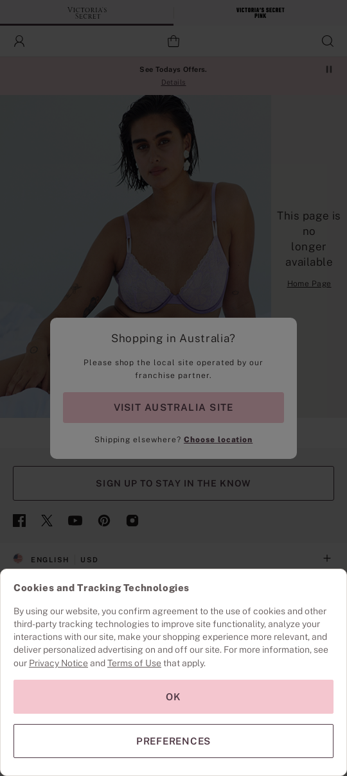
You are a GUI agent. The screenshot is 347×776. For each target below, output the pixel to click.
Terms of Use (134, 663)
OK (173, 696)
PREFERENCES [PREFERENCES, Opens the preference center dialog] (173, 741)
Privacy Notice (58, 663)
